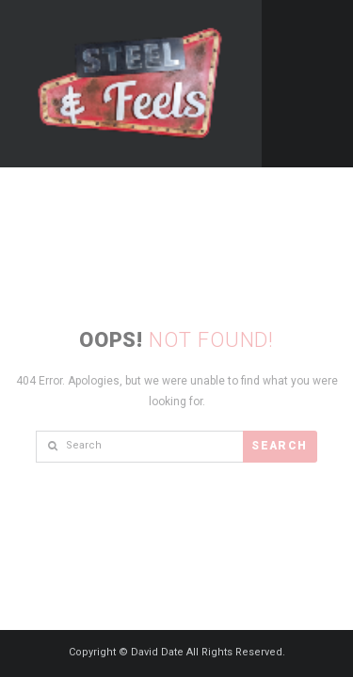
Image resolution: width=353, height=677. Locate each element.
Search (279, 445)
